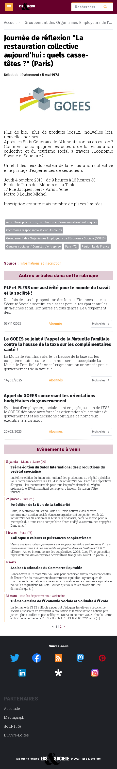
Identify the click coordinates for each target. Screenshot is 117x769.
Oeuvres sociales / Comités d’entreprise (33, 246)
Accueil (10, 22)
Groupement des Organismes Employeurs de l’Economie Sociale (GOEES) (56, 238)
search (105, 6)
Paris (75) (71, 246)
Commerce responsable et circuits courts (34, 230)
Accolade (12, 708)
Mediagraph (14, 717)
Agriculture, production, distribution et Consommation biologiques (51, 222)
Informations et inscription (40, 263)
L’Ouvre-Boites (16, 735)
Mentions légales (27, 758)
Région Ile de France (95, 246)
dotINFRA (12, 726)
